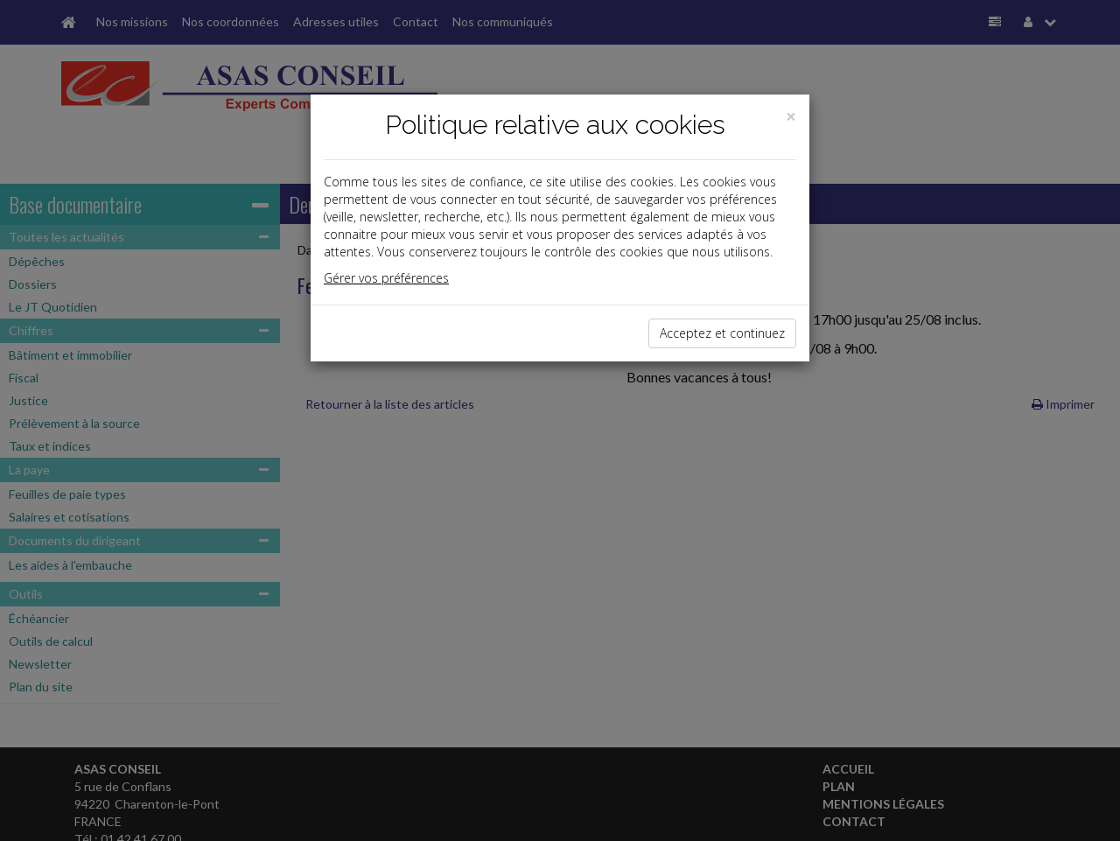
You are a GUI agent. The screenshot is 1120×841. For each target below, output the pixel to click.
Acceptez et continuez (722, 333)
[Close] (791, 117)
